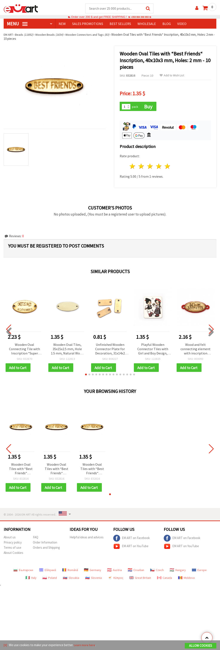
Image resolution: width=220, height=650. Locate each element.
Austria (114, 571)
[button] (86, 375)
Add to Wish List (172, 75)
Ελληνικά (47, 571)
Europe (199, 571)
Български (23, 571)
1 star (132, 167)
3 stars (150, 167)
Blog (166, 24)
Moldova (186, 579)
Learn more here (85, 645)
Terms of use (12, 549)
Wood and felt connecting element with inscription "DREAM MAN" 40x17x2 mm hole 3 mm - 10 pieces (195, 350)
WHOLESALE (147, 24)
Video (181, 24)
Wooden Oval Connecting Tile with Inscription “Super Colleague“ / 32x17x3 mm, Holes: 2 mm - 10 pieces (24, 350)
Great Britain (140, 579)
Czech (157, 571)
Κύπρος (115, 579)
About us (10, 539)
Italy (31, 579)
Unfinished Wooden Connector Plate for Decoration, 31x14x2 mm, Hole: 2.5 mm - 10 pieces (110, 350)
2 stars (141, 167)
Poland (50, 579)
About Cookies (13, 554)
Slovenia (93, 579)
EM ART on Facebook (131, 539)
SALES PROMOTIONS (87, 24)
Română (70, 571)
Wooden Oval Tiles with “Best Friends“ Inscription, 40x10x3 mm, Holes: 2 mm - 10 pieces (21, 470)
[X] (5, 645)
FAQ (35, 539)
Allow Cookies (200, 646)
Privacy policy (13, 544)
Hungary (178, 571)
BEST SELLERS (120, 24)
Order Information (45, 544)
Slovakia (71, 579)
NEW (62, 24)
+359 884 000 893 (139, 17)
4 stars (158, 167)
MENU (17, 24)
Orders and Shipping (46, 549)
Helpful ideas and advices (87, 539)
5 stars (167, 167)
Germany (92, 571)
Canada (164, 579)
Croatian (136, 571)
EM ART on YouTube (130, 547)
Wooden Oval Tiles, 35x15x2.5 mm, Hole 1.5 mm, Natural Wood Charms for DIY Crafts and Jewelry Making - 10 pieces (67, 350)
